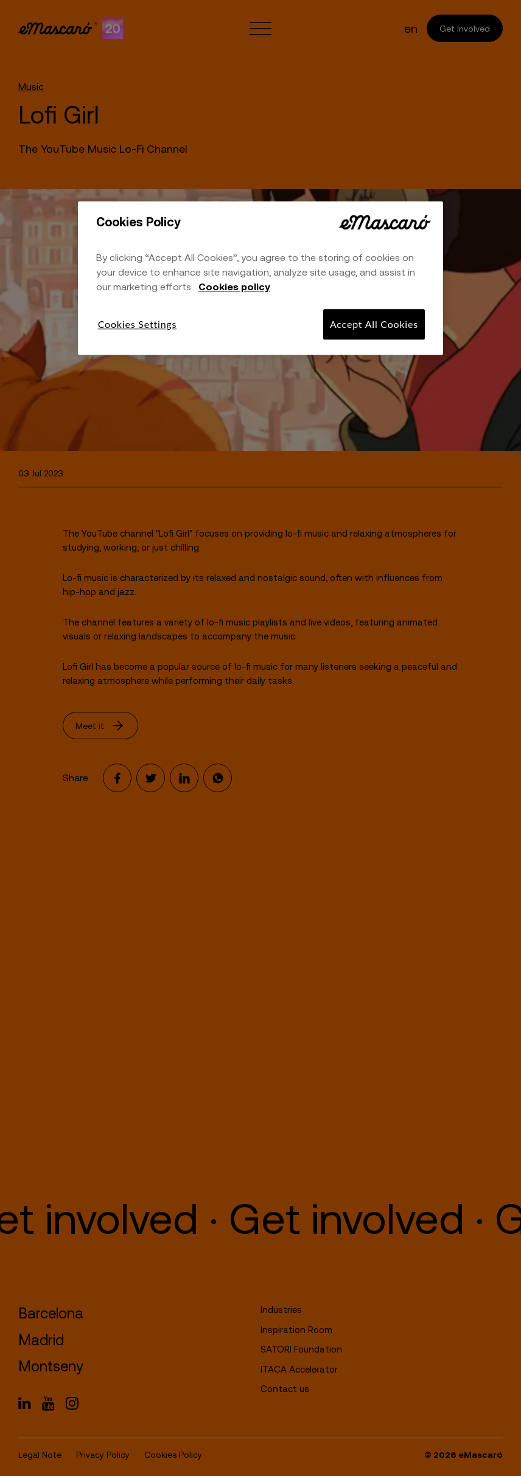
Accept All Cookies (374, 324)
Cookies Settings (137, 324)
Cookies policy (234, 286)
